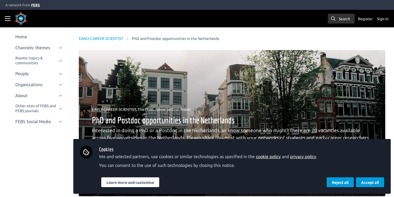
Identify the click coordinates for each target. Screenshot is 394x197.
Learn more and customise (130, 182)
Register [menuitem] (365, 19)
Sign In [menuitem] (383, 19)
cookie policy (268, 156)
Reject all (340, 182)
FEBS (35, 5)
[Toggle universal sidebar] (7, 18)
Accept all (370, 182)
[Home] (28, 18)
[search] (341, 19)
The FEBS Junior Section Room (164, 109)
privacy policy (303, 156)
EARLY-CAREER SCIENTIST (101, 38)
